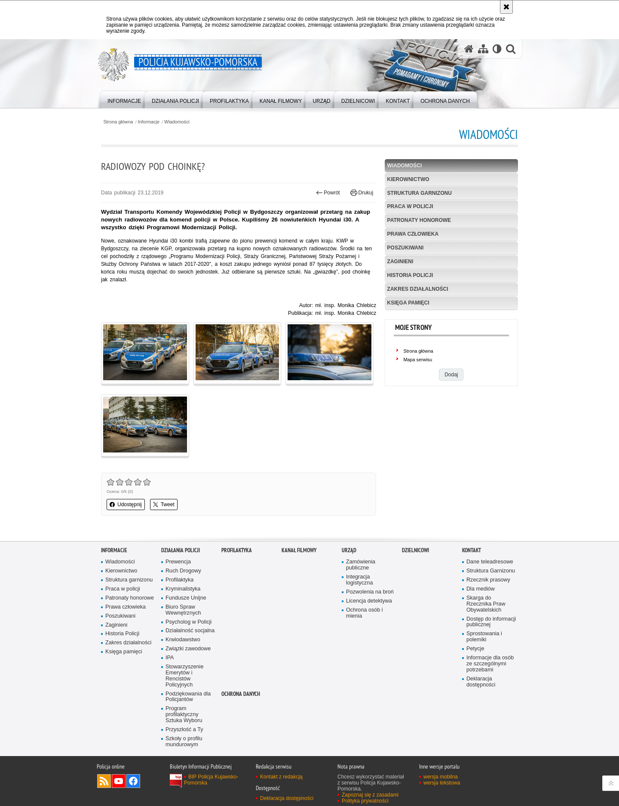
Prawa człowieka (413, 234)
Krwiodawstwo (182, 640)
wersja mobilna (440, 777)
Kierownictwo (408, 179)
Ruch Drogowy (183, 571)
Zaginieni (400, 261)
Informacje (148, 122)
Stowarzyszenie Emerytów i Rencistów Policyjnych (184, 676)
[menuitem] (124, 99)
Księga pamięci (408, 303)
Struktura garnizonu (419, 193)
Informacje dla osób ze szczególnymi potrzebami (490, 664)
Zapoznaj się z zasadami (370, 795)
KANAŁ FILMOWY (299, 550)
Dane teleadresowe (489, 562)
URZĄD (349, 550)
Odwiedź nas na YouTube (119, 781)
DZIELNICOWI (415, 550)
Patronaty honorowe (419, 220)
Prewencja (178, 562)
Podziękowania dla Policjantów (188, 697)
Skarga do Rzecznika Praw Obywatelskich (486, 604)
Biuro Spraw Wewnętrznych (183, 610)
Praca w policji (410, 206)
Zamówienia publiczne (360, 565)
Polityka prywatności (365, 801)
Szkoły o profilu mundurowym (183, 742)
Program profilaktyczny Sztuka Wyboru (183, 714)
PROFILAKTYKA (236, 550)
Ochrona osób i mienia (364, 613)
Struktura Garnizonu (490, 571)
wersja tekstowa (441, 783)
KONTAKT (471, 550)
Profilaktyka (179, 580)
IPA (169, 658)
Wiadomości (177, 122)
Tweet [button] (164, 504)
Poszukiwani (405, 248)
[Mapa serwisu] (483, 48)
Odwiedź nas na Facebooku (133, 781)
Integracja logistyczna (359, 580)
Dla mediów (480, 589)
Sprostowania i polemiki (484, 637)
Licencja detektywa (369, 601)
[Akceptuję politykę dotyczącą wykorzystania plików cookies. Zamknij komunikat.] (506, 7)
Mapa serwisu (418, 359)
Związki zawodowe (188, 649)
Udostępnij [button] (126, 504)
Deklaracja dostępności (480, 682)
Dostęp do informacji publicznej (491, 622)
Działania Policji (180, 550)
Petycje (475, 649)
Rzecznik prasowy (488, 580)
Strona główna (118, 122)
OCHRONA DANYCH (240, 694)
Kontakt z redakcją (281, 777)
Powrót (328, 192)
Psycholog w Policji (188, 622)
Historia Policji (410, 275)
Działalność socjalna (190, 631)
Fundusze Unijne (185, 598)
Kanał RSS (104, 781)
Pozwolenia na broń (370, 592)
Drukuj (361, 192)
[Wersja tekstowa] (497, 48)
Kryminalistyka (182, 589)
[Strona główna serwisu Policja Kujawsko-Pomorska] (469, 48)
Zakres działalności (417, 289)
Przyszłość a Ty (184, 729)
